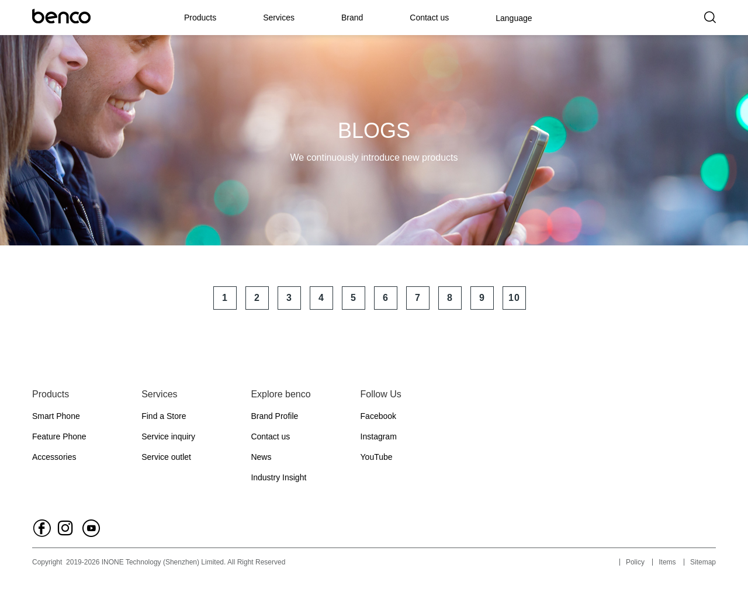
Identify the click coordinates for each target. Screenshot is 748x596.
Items (667, 562)
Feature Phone (59, 436)
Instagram (379, 436)
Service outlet (166, 457)
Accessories (54, 457)
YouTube (377, 457)
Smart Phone (56, 416)
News (261, 457)
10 (514, 298)
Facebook (378, 416)
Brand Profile (274, 416)
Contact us (429, 17)
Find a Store (163, 416)
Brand (352, 17)
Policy (635, 562)
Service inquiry (168, 436)
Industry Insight (278, 477)
